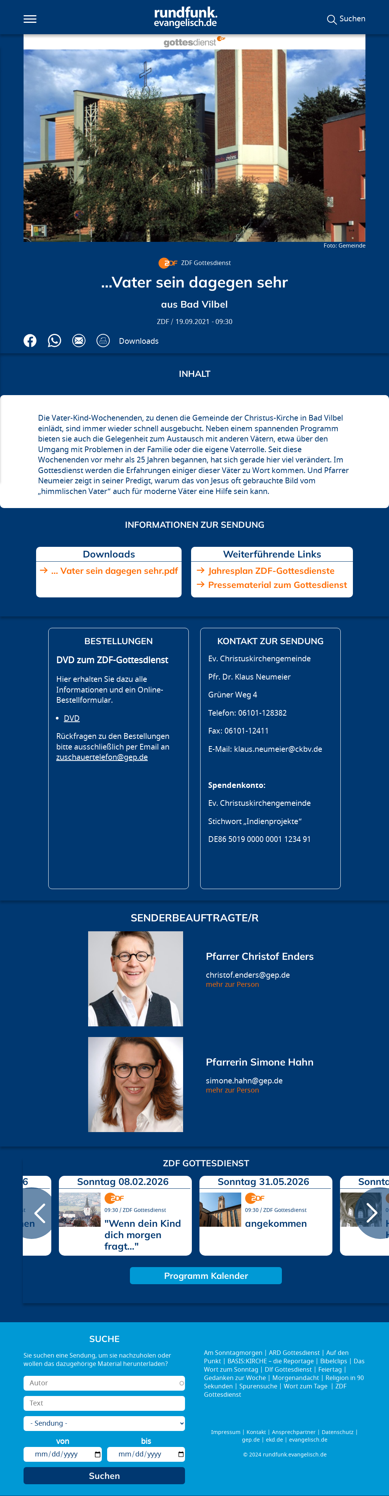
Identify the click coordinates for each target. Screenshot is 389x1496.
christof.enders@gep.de (248, 975)
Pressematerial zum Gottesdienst (277, 585)
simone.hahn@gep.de (244, 1080)
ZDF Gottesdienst (206, 263)
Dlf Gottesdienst (288, 1369)
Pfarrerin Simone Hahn (260, 1062)
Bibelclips (333, 1361)
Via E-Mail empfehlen (78, 340)
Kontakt (256, 1432)
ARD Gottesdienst (294, 1353)
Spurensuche (258, 1386)
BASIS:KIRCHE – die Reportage (271, 1361)
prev (31, 1213)
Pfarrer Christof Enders (260, 956)
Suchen (352, 19)
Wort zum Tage (306, 1386)
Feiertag (330, 1369)
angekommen (276, 1223)
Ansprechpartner (294, 1432)
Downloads (139, 341)
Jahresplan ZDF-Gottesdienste (271, 570)
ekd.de (274, 1440)
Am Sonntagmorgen (233, 1353)
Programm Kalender (206, 1275)
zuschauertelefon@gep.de (102, 757)
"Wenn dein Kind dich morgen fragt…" (142, 1234)
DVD (72, 718)
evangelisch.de (308, 1440)
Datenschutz (338, 1432)
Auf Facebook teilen (30, 340)
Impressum (225, 1432)
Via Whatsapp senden (54, 340)
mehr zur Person (232, 984)
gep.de (251, 1440)
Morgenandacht (295, 1378)
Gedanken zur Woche (235, 1378)
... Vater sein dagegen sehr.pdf (114, 570)
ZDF (163, 322)
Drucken (103, 340)
